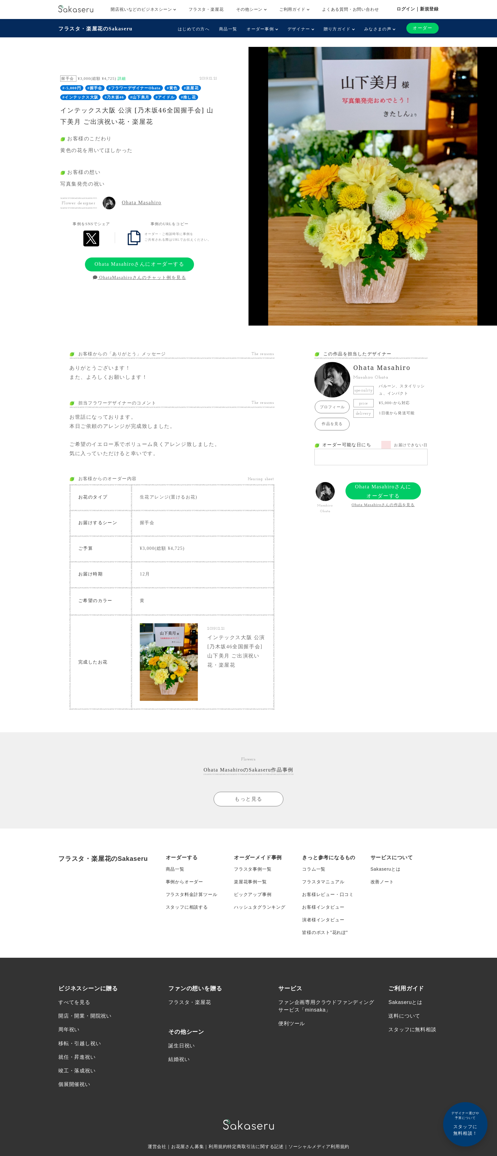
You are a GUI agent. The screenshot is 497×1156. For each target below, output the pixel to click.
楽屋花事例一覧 (250, 881)
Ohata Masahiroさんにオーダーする (139, 264)
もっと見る (248, 799)
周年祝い (69, 1029)
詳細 (122, 78)
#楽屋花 (191, 88)
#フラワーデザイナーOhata (135, 88)
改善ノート (382, 881)
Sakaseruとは (386, 869)
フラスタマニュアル (323, 881)
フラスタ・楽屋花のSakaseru (95, 28)
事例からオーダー (184, 881)
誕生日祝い (181, 1045)
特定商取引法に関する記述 (255, 1146)
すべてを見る (74, 1002)
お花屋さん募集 (187, 1146)
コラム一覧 (314, 869)
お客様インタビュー (323, 907)
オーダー (422, 28)
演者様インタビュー (323, 919)
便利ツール (291, 1023)
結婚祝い (179, 1059)
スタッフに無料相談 (412, 1029)
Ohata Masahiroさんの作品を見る (383, 505)
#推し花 (188, 97)
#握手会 (94, 88)
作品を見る (332, 424)
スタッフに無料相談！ (465, 1123)
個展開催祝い (74, 1084)
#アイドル (165, 97)
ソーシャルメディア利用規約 (318, 1146)
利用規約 (218, 1146)
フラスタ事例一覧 (252, 869)
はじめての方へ (194, 29)
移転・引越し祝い (79, 1043)
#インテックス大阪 (80, 97)
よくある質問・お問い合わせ (350, 9)
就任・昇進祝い (77, 1057)
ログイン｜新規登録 (418, 8)
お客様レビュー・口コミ (328, 894)
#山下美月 (139, 97)
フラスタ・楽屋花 (206, 9)
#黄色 (172, 88)
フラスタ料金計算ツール (191, 894)
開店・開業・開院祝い (85, 1016)
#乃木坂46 (114, 97)
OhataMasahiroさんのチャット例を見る (139, 277)
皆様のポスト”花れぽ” (325, 932)
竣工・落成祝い (77, 1070)
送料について (404, 1016)
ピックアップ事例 (252, 894)
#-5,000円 (71, 88)
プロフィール (332, 407)
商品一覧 (228, 29)
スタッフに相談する (187, 907)
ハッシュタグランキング (260, 907)
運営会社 (157, 1146)
